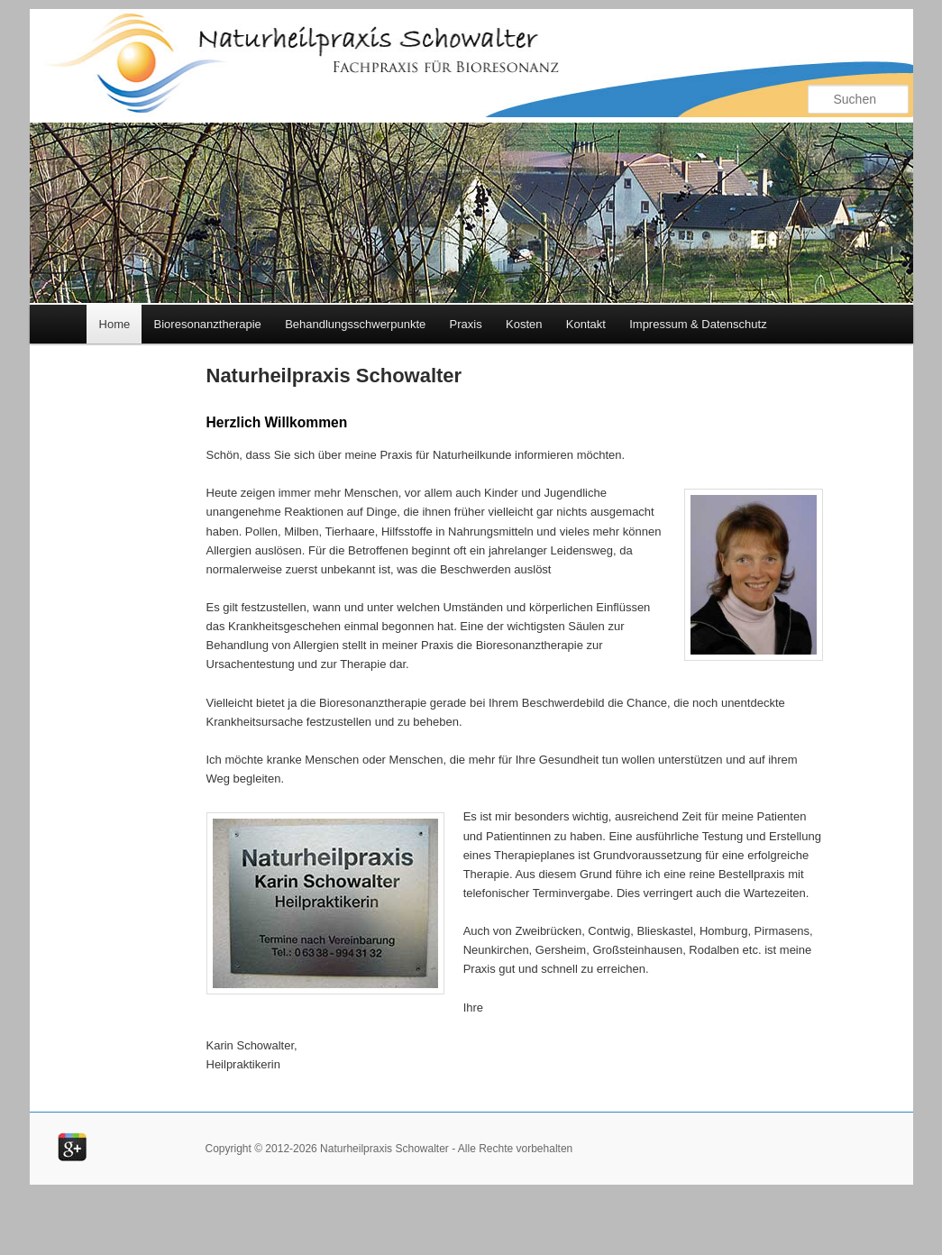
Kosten (524, 324)
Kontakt (586, 324)
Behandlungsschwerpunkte (355, 324)
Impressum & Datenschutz (697, 324)
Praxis (466, 324)
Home (115, 324)
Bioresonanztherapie (207, 324)
